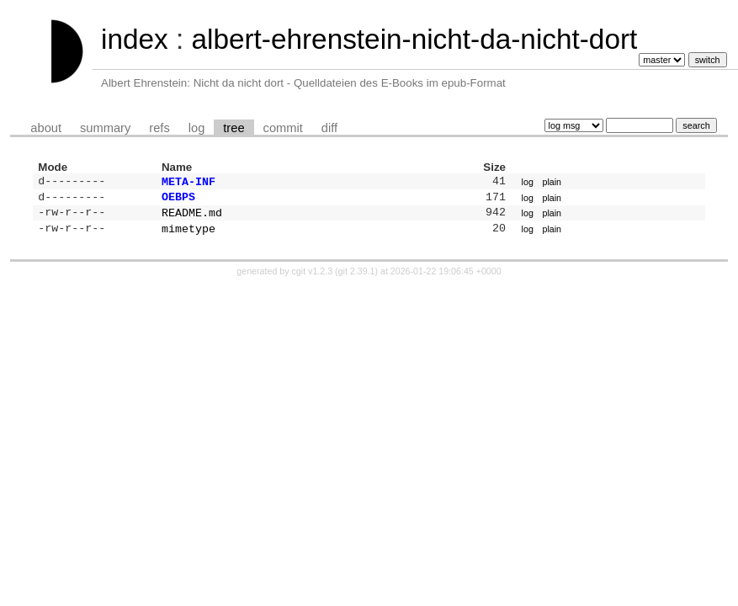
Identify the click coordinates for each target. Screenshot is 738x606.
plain (552, 183)
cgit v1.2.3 (312, 278)
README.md (192, 217)
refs (159, 128)
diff (329, 128)
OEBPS (178, 199)
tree (233, 128)
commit (283, 128)
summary (105, 128)
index (134, 39)
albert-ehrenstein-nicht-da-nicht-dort (414, 39)
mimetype (188, 234)
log (196, 128)
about (45, 128)
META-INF (188, 182)
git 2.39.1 (356, 278)
